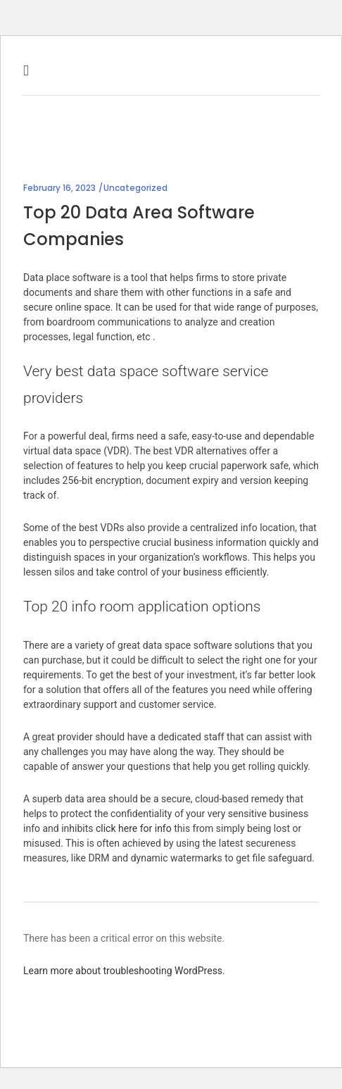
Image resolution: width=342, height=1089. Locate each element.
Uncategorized (135, 188)
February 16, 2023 (59, 188)
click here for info (134, 828)
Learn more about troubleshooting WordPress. (124, 970)
